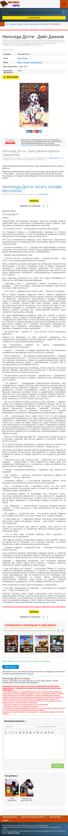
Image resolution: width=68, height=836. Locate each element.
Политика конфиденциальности (33, 817)
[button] (6, 732)
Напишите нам (26, 145)
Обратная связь (55, 817)
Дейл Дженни (22, 58)
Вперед (34, 201)
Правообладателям (9, 817)
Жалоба (10, 142)
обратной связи (14, 833)
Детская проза (36, 62)
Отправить (58, 766)
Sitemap (5, 820)
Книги (19, 62)
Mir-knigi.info (17, 4)
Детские (26, 62)
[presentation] (5, 732)
